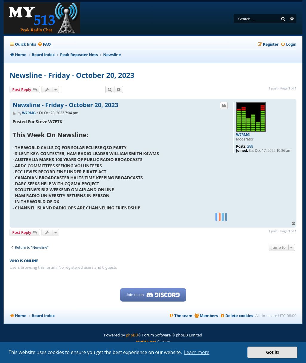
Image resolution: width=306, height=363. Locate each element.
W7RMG (243, 135)
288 (250, 146)
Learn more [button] (196, 352)
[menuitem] (44, 44)
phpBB (132, 335)
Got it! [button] (272, 352)
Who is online (24, 260)
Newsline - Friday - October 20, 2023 (72, 75)
